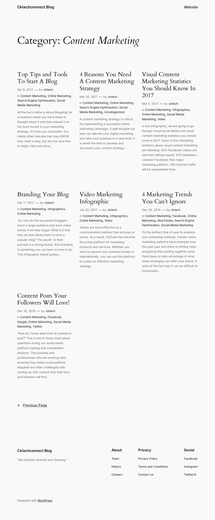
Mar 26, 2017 (89, 96)
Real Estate (165, 220)
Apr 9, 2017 (25, 89)
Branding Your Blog (43, 194)
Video (161, 119)
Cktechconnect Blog (35, 7)
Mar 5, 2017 (150, 103)
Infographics (181, 109)
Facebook (179, 216)
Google (22, 322)
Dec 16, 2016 (26, 311)
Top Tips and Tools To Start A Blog (42, 78)
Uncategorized (114, 112)
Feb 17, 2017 (25, 202)
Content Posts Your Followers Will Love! (43, 299)
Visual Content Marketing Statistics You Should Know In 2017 (169, 85)
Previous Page (32, 405)
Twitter (37, 326)
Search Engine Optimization (36, 100)
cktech (48, 89)
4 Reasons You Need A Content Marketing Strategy (107, 81)
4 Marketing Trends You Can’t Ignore (167, 198)
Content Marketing (33, 96)
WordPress (45, 500)
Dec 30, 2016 (151, 210)
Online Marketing (59, 96)
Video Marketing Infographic (101, 198)
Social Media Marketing (177, 225)
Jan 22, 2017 (88, 210)
